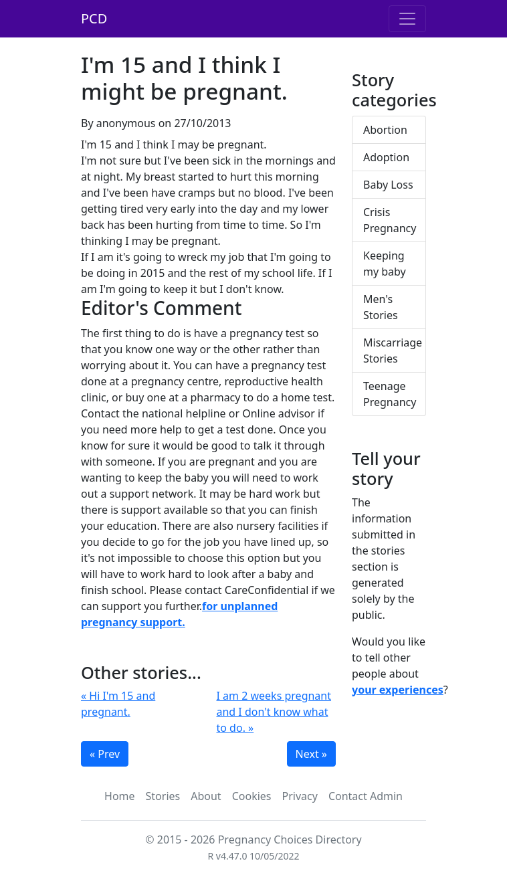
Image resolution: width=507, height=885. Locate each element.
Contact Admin (365, 796)
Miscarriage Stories (392, 350)
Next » (311, 754)
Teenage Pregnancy (389, 394)
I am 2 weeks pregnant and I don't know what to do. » (274, 711)
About (206, 796)
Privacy (300, 796)
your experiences (397, 689)
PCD (94, 18)
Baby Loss (388, 184)
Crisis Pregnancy (389, 220)
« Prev (105, 754)
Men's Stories (380, 307)
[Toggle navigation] (407, 18)
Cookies (252, 796)
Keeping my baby (384, 263)
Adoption (386, 157)
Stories (163, 796)
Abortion (385, 129)
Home (119, 796)
